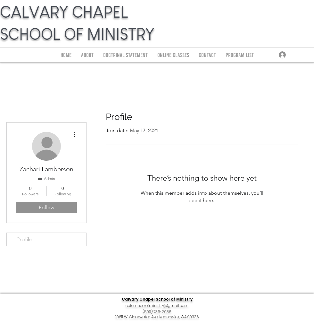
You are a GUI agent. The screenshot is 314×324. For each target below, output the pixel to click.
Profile (24, 239)
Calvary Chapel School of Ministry (157, 299)
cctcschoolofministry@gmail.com (157, 305)
